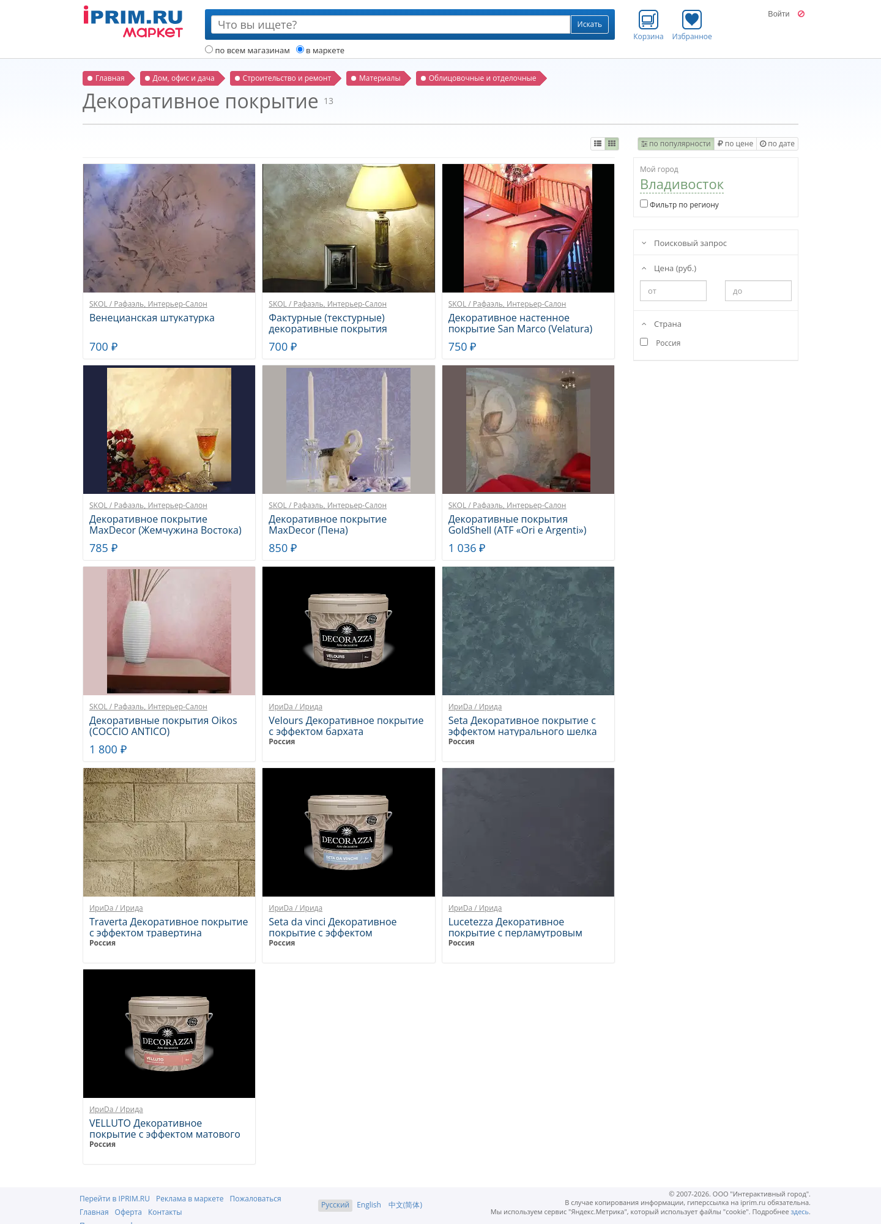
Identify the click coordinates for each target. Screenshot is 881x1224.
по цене (735, 143)
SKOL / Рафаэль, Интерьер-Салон (148, 304)
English (369, 1205)
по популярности (676, 143)
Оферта (128, 1212)
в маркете (320, 50)
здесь (800, 1211)
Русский (335, 1205)
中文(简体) (405, 1205)
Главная (94, 1212)
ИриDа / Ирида (295, 706)
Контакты (165, 1212)
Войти (778, 14)
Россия (282, 741)
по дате (777, 143)
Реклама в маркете (189, 1198)
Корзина (648, 25)
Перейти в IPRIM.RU (115, 1198)
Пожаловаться (255, 1198)
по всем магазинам (247, 50)
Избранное (692, 25)
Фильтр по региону (679, 205)
